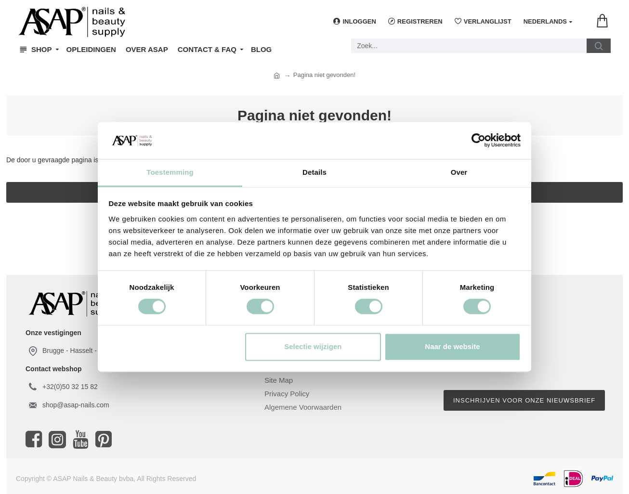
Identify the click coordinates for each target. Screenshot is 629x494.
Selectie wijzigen (312, 346)
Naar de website (452, 346)
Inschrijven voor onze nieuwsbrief (524, 400)
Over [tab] (459, 172)
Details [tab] (314, 172)
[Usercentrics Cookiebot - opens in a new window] (478, 140)
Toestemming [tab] (170, 172)
